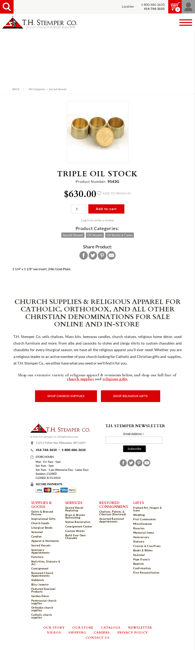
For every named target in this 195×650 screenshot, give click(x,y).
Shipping (77, 632)
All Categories (37, 89)
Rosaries (139, 528)
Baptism (138, 563)
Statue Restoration (77, 521)
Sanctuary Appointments (40, 551)
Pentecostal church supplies (43, 602)
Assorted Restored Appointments (111, 520)
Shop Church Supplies (66, 396)
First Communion (144, 519)
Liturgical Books (42, 527)
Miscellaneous (142, 523)
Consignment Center (78, 526)
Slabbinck (37, 580)
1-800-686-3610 (153, 4)
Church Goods (40, 523)
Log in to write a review (97, 220)
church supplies (80, 379)
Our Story (54, 627)
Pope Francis (141, 559)
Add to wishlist (114, 193)
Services (73, 502)
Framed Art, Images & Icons (147, 509)
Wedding (139, 514)
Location (128, 6)
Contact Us (97, 637)
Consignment (40, 568)
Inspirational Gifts (43, 518)
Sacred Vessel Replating (74, 509)
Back (16, 89)
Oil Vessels (95, 235)
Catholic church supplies (41, 616)
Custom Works (75, 531)
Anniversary (141, 537)
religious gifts (115, 379)
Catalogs (110, 627)
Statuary (139, 541)
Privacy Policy (132, 632)
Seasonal (37, 532)
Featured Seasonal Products (43, 590)
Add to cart (106, 209)
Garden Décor (40, 596)
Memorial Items (143, 532)
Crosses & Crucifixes (147, 546)
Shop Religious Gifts (130, 396)
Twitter (93, 255)
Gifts (138, 502)
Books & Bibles (143, 550)
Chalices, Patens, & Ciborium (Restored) (112, 513)
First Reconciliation (146, 572)
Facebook (83, 255)
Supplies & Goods (41, 504)
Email (111, 255)
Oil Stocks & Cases (119, 235)
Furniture (37, 556)
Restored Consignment (113, 504)
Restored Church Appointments (42, 574)
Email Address (133, 434)
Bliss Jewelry (40, 584)
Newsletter (140, 627)
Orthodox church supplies (42, 609)
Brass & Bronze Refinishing (75, 516)
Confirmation (142, 568)
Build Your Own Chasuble (75, 536)
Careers (102, 632)
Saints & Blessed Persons (42, 513)
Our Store (82, 627)
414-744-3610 (46, 450)
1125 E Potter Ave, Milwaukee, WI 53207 (61, 443)
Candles (36, 536)
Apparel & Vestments (45, 540)
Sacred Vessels (58, 89)
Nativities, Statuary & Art (45, 563)
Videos (54, 632)
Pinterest (102, 255)
